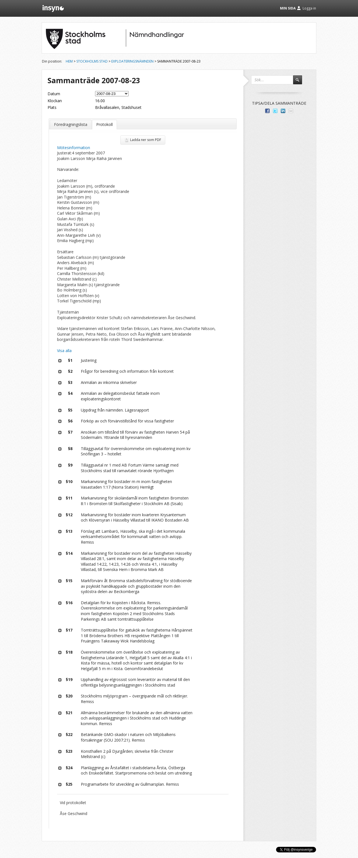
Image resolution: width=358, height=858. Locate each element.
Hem (69, 61)
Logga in (309, 8)
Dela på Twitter (275, 111)
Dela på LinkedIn (283, 111)
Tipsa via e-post (291, 111)
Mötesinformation (73, 147)
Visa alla (64, 350)
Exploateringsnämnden (132, 61)
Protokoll (104, 124)
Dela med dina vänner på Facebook (267, 111)
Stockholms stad (92, 61)
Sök (300, 82)
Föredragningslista (70, 124)
